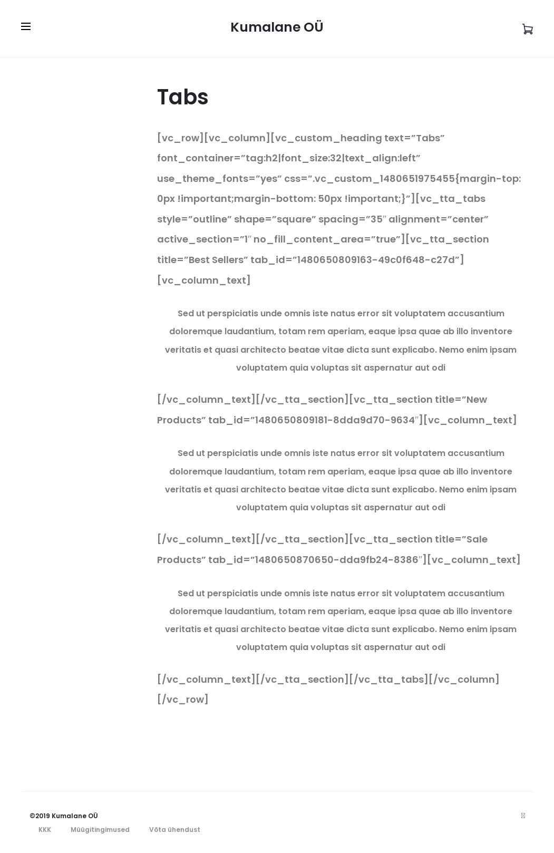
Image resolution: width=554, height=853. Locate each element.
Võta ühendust (174, 829)
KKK (44, 829)
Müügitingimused (100, 829)
